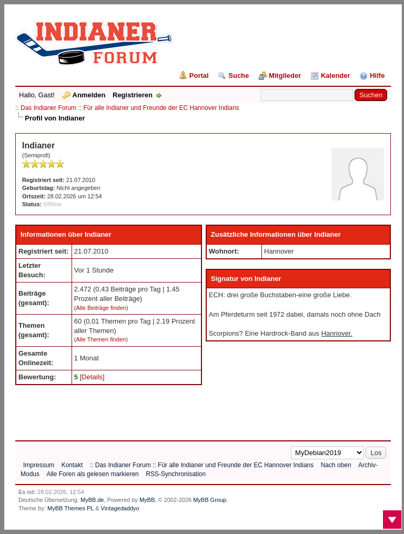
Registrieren (133, 95)
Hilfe (377, 75)
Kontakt (72, 465)
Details (92, 377)
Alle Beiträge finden (101, 308)
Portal (199, 75)
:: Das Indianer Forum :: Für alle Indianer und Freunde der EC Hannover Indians (127, 108)
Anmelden (89, 95)
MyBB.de (92, 500)
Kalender (335, 75)
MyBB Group (209, 500)
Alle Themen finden (101, 339)
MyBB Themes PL (70, 508)
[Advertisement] (206, 408)
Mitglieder (285, 75)
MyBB (147, 500)
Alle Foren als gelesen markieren (92, 474)
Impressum (38, 465)
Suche (238, 75)
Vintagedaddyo (120, 508)
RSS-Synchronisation (176, 474)
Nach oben (336, 465)
